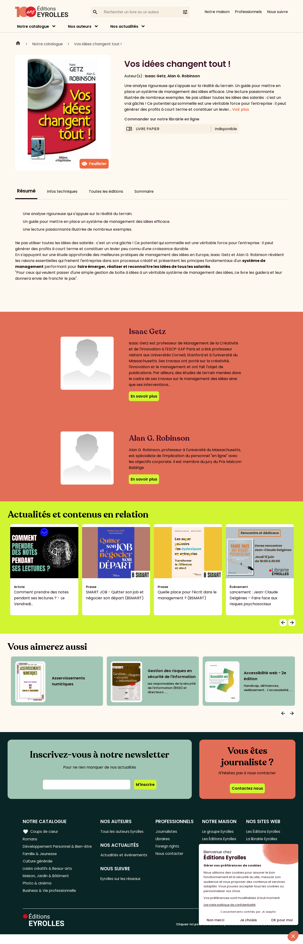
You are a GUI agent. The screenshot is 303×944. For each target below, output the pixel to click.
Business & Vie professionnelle (50, 900)
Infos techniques (62, 191)
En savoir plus (144, 396)
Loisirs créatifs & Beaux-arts (49, 876)
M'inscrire (145, 784)
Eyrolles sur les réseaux (122, 886)
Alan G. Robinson (183, 76)
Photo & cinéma (38, 892)
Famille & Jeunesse (40, 861)
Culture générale (38, 868)
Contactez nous (247, 788)
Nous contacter (170, 855)
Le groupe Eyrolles (218, 831)
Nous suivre (277, 11)
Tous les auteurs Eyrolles (124, 831)
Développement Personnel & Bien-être (50, 850)
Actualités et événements (113, 858)
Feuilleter (94, 164)
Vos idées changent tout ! (98, 44)
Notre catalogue (33, 26)
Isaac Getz (155, 76)
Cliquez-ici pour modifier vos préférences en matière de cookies (228, 934)
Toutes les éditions (106, 191)
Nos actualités (124, 26)
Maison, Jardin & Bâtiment (47, 884)
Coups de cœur (41, 831)
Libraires (163, 839)
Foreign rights (168, 847)
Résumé (26, 191)
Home (18, 43)
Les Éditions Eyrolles (211, 842)
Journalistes (167, 831)
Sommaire (144, 191)
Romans (30, 839)
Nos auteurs (79, 26)
